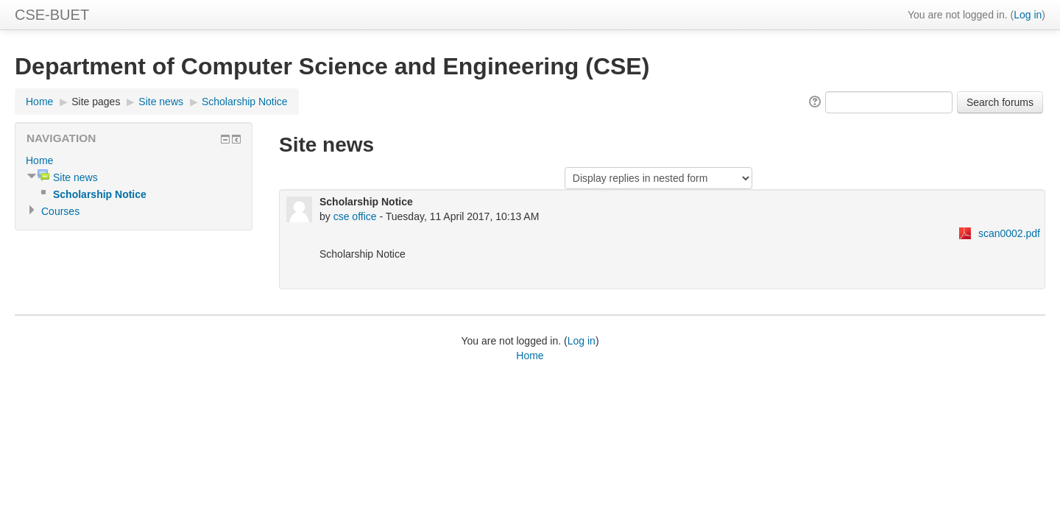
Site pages (95, 101)
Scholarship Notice (245, 101)
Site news (160, 101)
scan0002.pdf (1009, 233)
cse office (355, 216)
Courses (60, 211)
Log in (1028, 15)
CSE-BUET (52, 15)
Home (39, 101)
